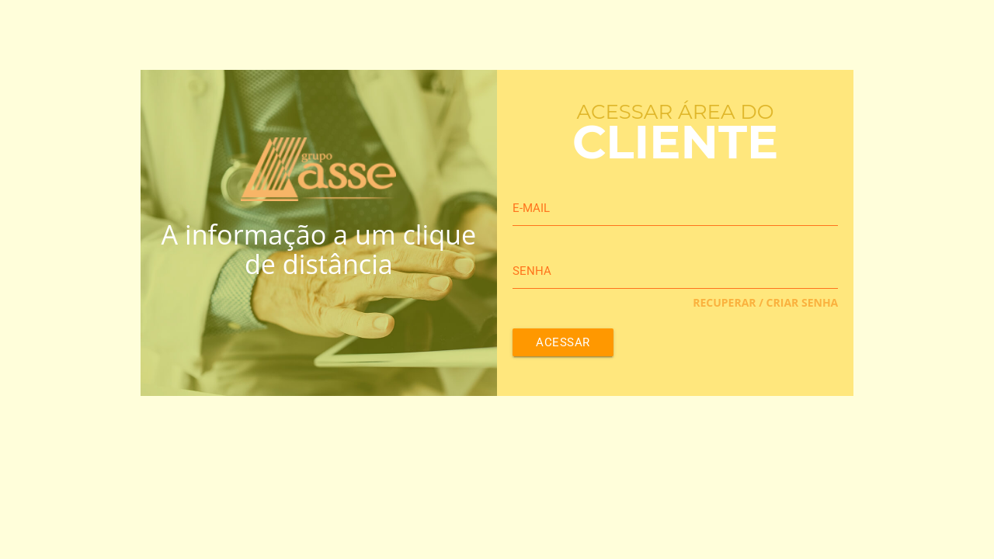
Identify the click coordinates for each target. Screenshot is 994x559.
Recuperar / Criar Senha (765, 302)
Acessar (563, 342)
